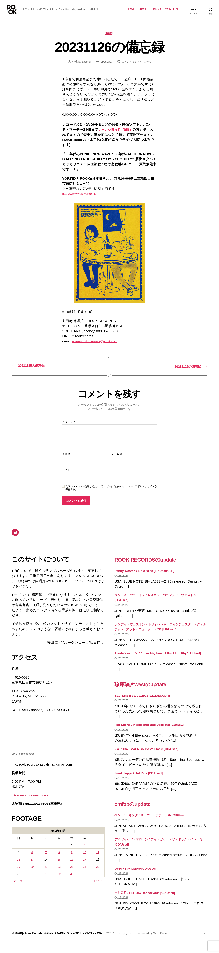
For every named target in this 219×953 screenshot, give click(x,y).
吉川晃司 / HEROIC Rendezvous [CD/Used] (147, 903)
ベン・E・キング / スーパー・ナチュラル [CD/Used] (155, 825)
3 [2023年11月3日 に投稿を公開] (85, 850)
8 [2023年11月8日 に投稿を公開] (58, 857)
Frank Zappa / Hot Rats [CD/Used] (141, 783)
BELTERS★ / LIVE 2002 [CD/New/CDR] (145, 706)
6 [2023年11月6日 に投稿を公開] (31, 857)
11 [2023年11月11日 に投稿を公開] (97, 857)
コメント (69, 427)
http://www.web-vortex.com (82, 199)
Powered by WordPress (160, 943)
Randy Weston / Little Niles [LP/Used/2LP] (147, 576)
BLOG (157, 11)
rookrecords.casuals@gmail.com (97, 346)
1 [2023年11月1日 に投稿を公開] (58, 850)
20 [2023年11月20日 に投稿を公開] (31, 871)
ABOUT (144, 11)
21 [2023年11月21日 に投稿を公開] (44, 871)
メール (116, 459)
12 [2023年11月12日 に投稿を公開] (18, 864)
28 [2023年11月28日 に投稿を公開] (44, 878)
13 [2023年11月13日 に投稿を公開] (31, 864)
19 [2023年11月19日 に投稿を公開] (18, 871)
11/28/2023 (105, 67)
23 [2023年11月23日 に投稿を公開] (71, 871)
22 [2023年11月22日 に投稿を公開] (58, 871)
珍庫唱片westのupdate (146, 694)
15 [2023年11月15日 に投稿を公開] (58, 864)
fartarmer (85, 67)
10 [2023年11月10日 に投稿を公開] (84, 857)
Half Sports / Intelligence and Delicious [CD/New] (153, 735)
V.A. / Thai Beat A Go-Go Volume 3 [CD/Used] (149, 759)
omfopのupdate (136, 814)
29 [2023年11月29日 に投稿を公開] (58, 878)
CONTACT (171, 11)
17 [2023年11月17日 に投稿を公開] (84, 864)
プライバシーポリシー (127, 943)
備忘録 (109, 38)
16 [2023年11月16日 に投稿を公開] (71, 864)
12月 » (98, 885)
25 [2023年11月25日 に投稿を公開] (97, 871)
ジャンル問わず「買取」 (117, 135)
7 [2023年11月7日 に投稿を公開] (45, 857)
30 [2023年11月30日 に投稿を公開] (71, 878)
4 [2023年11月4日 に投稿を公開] (98, 850)
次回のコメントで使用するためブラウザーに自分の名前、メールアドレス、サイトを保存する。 (111, 493)
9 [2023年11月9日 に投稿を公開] (71, 857)
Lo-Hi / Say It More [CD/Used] (137, 879)
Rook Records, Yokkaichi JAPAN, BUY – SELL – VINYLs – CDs (66, 943)
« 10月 (18, 885)
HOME (131, 11)
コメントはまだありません (137, 67)
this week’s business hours (32, 800)
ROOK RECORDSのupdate (152, 564)
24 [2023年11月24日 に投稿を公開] (84, 871)
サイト (66, 475)
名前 (66, 459)
